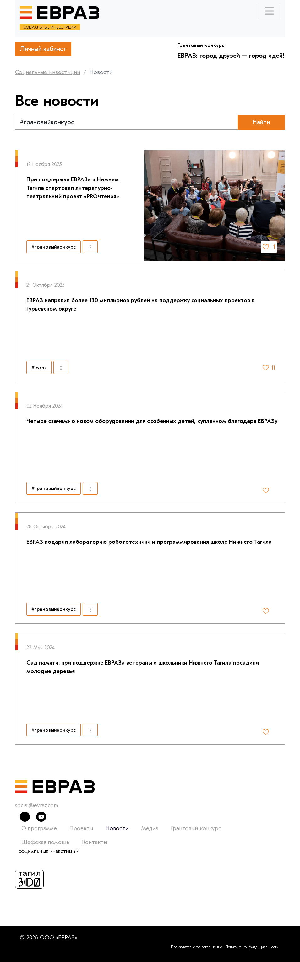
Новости (117, 828)
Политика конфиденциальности (252, 947)
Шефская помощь (45, 842)
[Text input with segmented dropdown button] (126, 122)
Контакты (94, 842)
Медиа (149, 828)
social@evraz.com (36, 805)
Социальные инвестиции (47, 72)
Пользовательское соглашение (196, 947)
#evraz (38, 368)
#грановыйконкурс (53, 247)
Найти (261, 122)
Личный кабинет (43, 48)
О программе (39, 828)
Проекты (81, 828)
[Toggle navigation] (270, 11)
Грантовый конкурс (196, 828)
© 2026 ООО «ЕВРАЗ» (48, 937)
